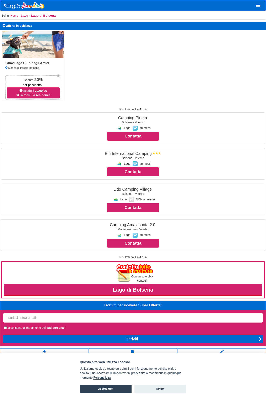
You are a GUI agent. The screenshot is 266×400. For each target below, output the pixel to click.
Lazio (24, 15)
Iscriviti (193, 339)
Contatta (132, 136)
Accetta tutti (105, 388)
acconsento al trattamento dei (34, 327)
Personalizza (102, 377)
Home (14, 15)
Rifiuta (160, 388)
